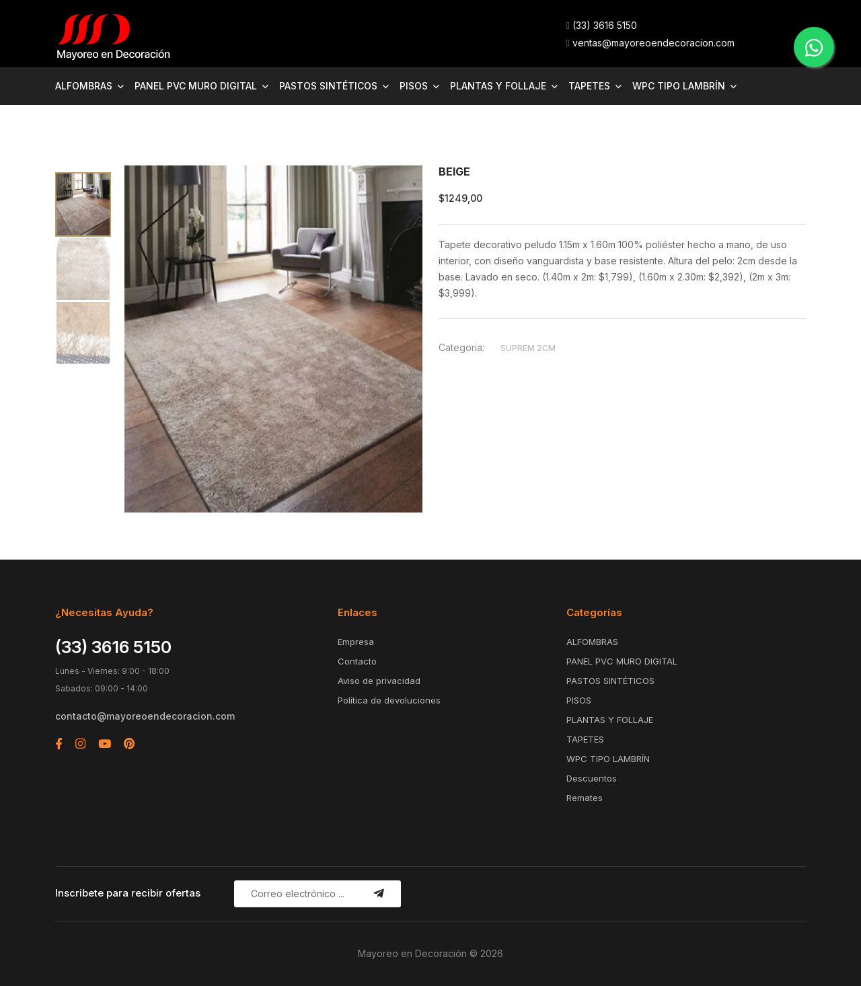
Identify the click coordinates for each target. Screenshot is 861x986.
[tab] (83, 204)
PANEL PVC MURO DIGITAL (196, 85)
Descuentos (591, 778)
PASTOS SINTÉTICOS (328, 85)
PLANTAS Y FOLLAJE (498, 85)
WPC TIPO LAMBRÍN (678, 85)
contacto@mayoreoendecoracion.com (145, 716)
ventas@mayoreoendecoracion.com (650, 42)
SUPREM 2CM (528, 348)
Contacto (357, 661)
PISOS (414, 85)
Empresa (356, 641)
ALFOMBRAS (83, 85)
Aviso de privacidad (379, 680)
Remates (584, 797)
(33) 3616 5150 (601, 25)
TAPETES (589, 85)
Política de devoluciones (389, 700)
